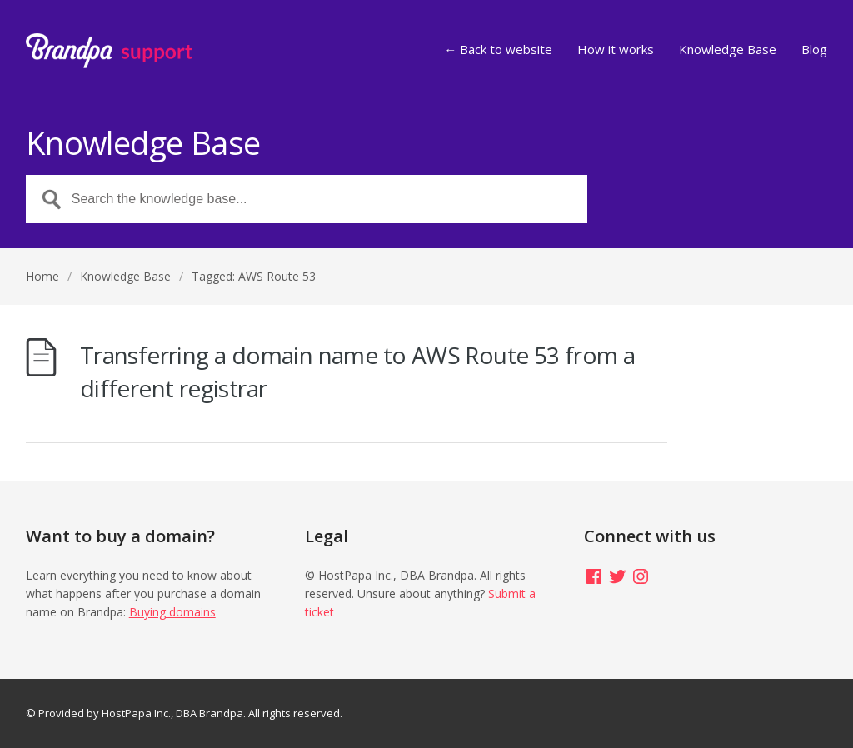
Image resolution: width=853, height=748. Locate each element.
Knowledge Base (727, 50)
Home (42, 276)
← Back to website (498, 50)
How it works (615, 50)
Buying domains (172, 612)
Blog (814, 50)
